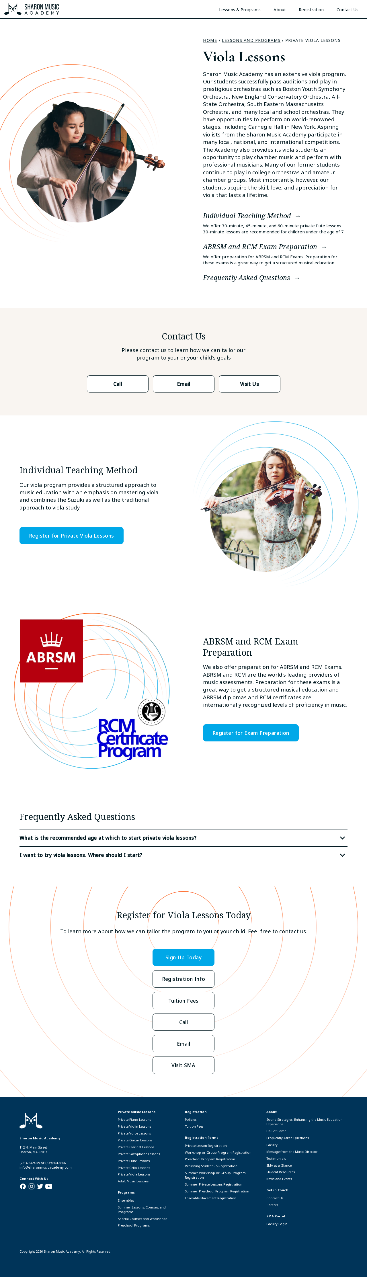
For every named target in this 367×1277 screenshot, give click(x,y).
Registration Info (184, 978)
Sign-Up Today (183, 957)
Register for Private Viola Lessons (72, 535)
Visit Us (249, 383)
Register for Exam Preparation (251, 732)
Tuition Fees (183, 1000)
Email (183, 383)
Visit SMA (183, 1065)
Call (117, 383)
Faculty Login (276, 1224)
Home (210, 40)
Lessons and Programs (251, 40)
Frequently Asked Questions (246, 277)
